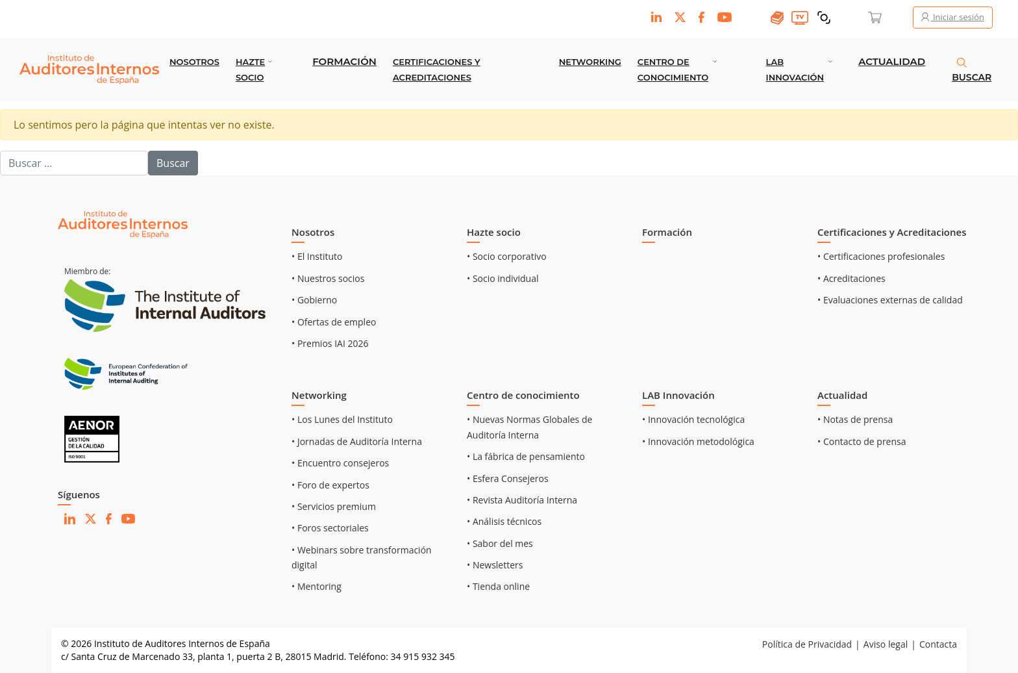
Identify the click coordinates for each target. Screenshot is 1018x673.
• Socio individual (503, 278)
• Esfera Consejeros (508, 478)
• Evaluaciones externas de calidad (890, 300)
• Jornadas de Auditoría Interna (357, 441)
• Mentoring (316, 586)
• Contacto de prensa (861, 441)
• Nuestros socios (328, 278)
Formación (344, 61)
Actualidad (891, 61)
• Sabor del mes (500, 543)
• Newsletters (495, 565)
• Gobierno (314, 300)
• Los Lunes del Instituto (342, 419)
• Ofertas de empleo (334, 322)
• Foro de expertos (330, 485)
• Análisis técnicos (504, 521)
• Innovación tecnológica (693, 419)
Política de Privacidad (807, 644)
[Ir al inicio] (123, 224)
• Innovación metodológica (698, 441)
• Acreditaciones (851, 278)
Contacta (938, 644)
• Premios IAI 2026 (330, 343)
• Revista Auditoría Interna (522, 500)
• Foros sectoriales (330, 528)
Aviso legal (885, 644)
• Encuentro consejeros (340, 463)
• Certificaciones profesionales (881, 256)
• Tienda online (498, 586)
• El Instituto (317, 256)
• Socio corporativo (507, 256)
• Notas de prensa (855, 419)
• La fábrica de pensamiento (526, 456)
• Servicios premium (334, 506)
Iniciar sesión (952, 17)
